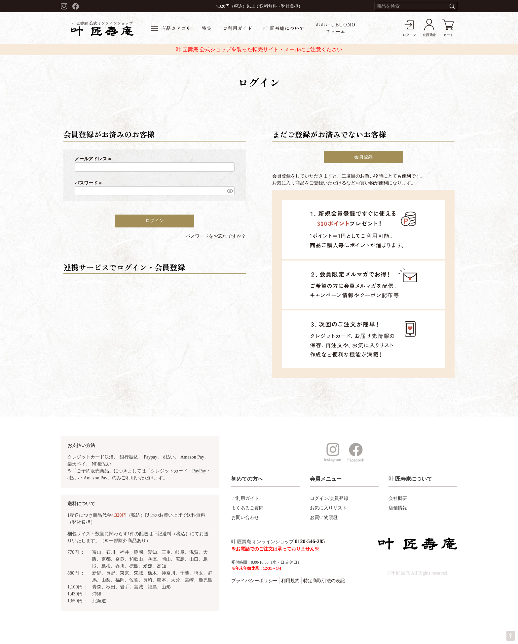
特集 (207, 28)
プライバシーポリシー (254, 580)
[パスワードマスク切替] (229, 191)
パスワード (89, 183)
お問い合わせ (245, 517)
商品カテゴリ (171, 28)
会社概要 (397, 498)
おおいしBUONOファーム (335, 28)
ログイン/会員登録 (329, 498)
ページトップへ (510, 636)
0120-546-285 (310, 541)
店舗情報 (397, 507)
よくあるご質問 (247, 507)
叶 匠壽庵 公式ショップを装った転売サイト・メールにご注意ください (259, 49)
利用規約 (290, 580)
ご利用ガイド (237, 28)
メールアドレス (94, 158)
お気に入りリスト (328, 507)
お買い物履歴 (324, 517)
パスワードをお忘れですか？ (216, 236)
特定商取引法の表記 (324, 580)
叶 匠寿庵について (284, 28)
